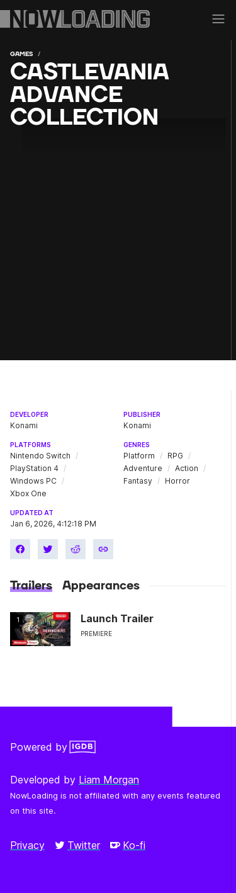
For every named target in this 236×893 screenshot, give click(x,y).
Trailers (31, 585)
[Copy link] (103, 549)
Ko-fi (127, 845)
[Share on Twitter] (48, 549)
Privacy (27, 845)
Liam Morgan (109, 779)
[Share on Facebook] (20, 549)
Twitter (77, 845)
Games (21, 54)
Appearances (101, 585)
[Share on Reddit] (75, 549)
